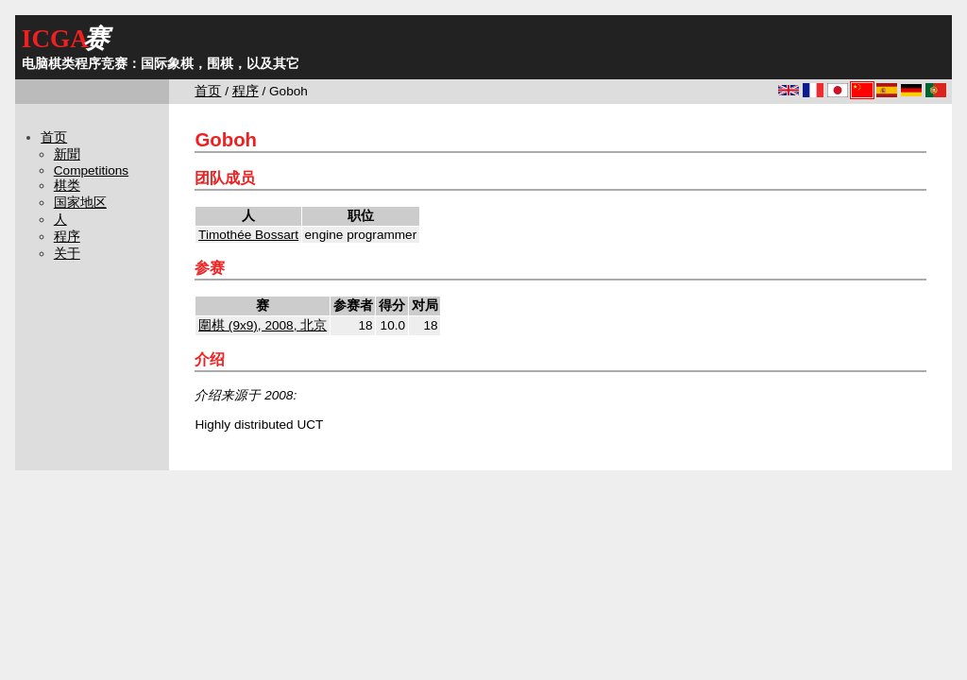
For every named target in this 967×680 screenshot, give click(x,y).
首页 (208, 91)
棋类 (67, 185)
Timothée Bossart (248, 235)
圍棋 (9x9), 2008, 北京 (262, 325)
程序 (245, 91)
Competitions (91, 170)
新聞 (67, 154)
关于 (67, 253)
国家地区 (80, 203)
